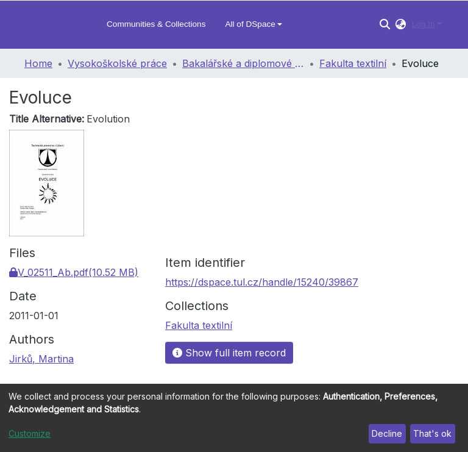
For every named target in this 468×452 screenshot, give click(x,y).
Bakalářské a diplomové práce (243, 63)
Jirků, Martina (41, 359)
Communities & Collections (156, 24)
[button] (401, 24)
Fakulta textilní (352, 63)
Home (38, 63)
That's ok (432, 433)
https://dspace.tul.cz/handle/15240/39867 (261, 282)
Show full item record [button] (229, 353)
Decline (387, 433)
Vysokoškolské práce (117, 63)
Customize (30, 433)
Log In (423, 24)
